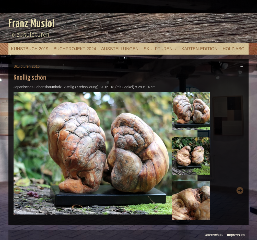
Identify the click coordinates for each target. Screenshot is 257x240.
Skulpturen (160, 48)
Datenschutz (214, 235)
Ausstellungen (119, 48)
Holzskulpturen (29, 35)
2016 (36, 66)
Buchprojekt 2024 (74, 48)
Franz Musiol (31, 24)
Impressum (236, 235)
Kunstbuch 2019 (29, 48)
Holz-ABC (233, 48)
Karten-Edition (199, 48)
